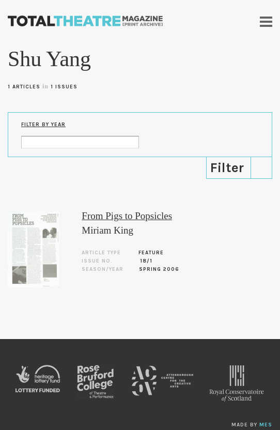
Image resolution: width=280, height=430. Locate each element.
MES (265, 425)
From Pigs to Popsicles (127, 215)
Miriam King (107, 230)
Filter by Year (43, 124)
